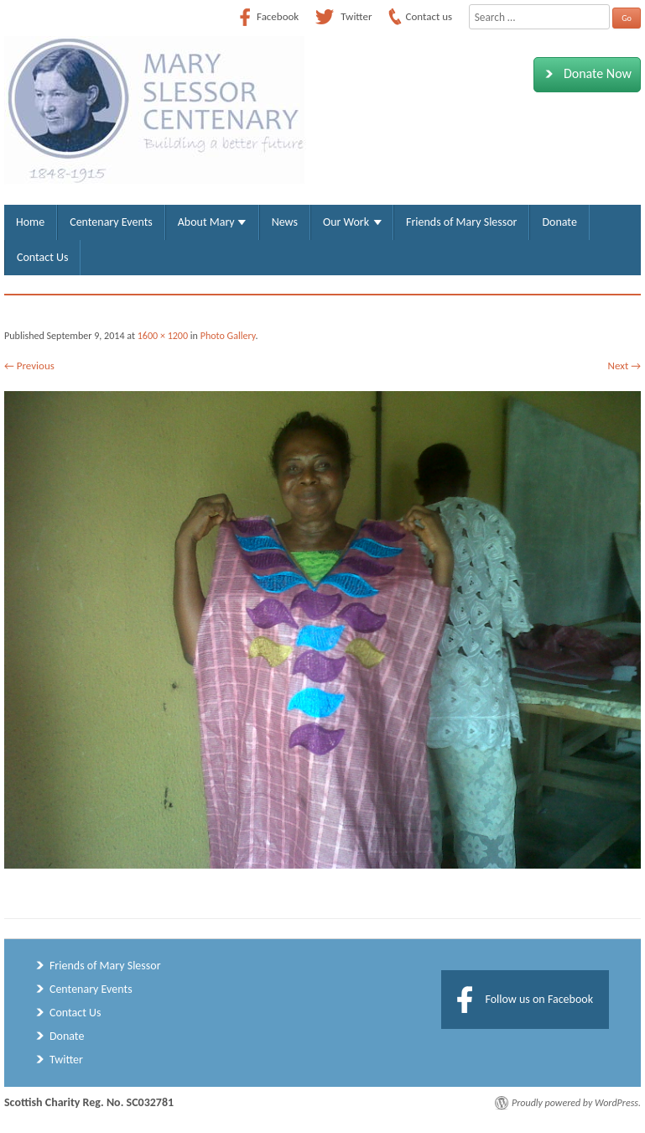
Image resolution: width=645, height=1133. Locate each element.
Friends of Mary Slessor (461, 222)
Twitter (66, 1059)
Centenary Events (111, 222)
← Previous (29, 365)
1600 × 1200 (163, 336)
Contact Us (42, 257)
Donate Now (585, 74)
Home (30, 222)
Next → (624, 365)
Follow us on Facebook (539, 999)
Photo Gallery (228, 336)
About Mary (206, 222)
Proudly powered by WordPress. (576, 1103)
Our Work (346, 222)
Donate (559, 222)
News (285, 222)
